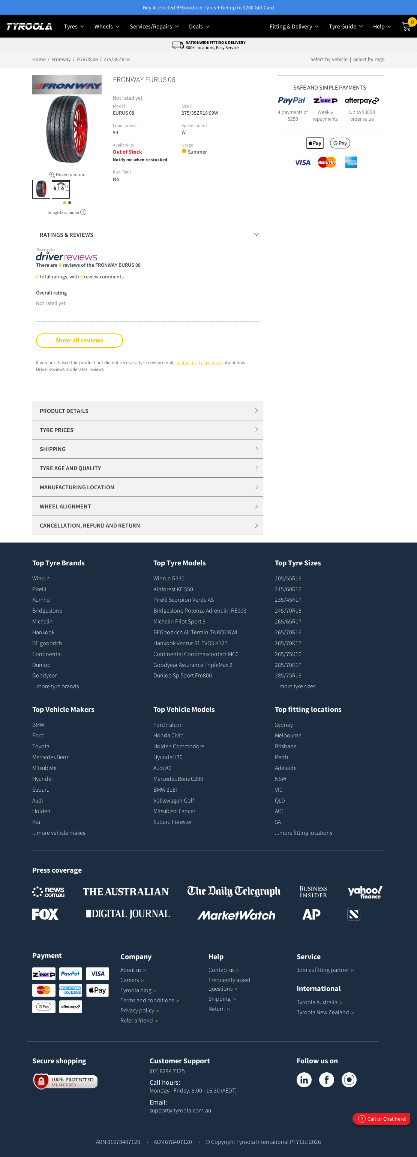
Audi (37, 800)
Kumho (41, 599)
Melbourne (288, 735)
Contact (224, 969)
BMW (38, 724)
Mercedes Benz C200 (178, 778)
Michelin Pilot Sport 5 (179, 621)
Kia (36, 821)
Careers (129, 980)
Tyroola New (325, 1012)
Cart (412, 23)
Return (216, 1008)
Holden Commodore (178, 746)
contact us (186, 362)
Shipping (219, 998)
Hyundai (42, 778)
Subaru (41, 789)
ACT (279, 811)
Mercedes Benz (50, 757)
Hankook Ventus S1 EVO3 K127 (190, 643)
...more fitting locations (303, 832)
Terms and (149, 1000)
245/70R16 (288, 610)
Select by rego (369, 59)
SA (278, 821)
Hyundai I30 (168, 757)
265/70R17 (288, 643)
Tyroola (138, 990)
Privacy (139, 1010)
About (133, 969)
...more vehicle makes (58, 832)
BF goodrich (47, 643)
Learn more (210, 362)
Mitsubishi (44, 767)
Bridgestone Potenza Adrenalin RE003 (199, 610)
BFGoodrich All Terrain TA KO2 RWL (195, 632)
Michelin (42, 621)
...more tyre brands (55, 686)
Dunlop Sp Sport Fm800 (182, 675)
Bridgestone (47, 610)
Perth (281, 757)
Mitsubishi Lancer (174, 811)
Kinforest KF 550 (173, 589)
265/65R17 (288, 621)
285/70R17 (288, 664)
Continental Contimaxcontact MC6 (195, 654)
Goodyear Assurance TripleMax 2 (192, 664)
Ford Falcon (168, 724)
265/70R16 (288, 632)
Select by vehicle (329, 59)
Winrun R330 (168, 578)
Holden (41, 811)
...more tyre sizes (295, 686)
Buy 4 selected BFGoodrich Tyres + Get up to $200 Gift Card (208, 7)
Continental (47, 654)
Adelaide (286, 767)
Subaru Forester (172, 821)
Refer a (139, 1020)
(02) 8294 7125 (167, 1071)
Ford (38, 735)
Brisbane (286, 746)
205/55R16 (288, 578)
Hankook (43, 632)
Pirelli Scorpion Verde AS (183, 599)
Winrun (41, 578)
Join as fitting (325, 969)
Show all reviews (80, 340)
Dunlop (41, 664)
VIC (279, 789)
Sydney (284, 724)
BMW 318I (165, 789)
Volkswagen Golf (173, 800)
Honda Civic (168, 735)
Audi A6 (162, 767)
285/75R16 (288, 675)
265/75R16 (288, 654)
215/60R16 (288, 589)
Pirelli (39, 589)
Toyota (41, 746)
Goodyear (44, 675)
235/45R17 (288, 599)
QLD (280, 800)
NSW (280, 778)
